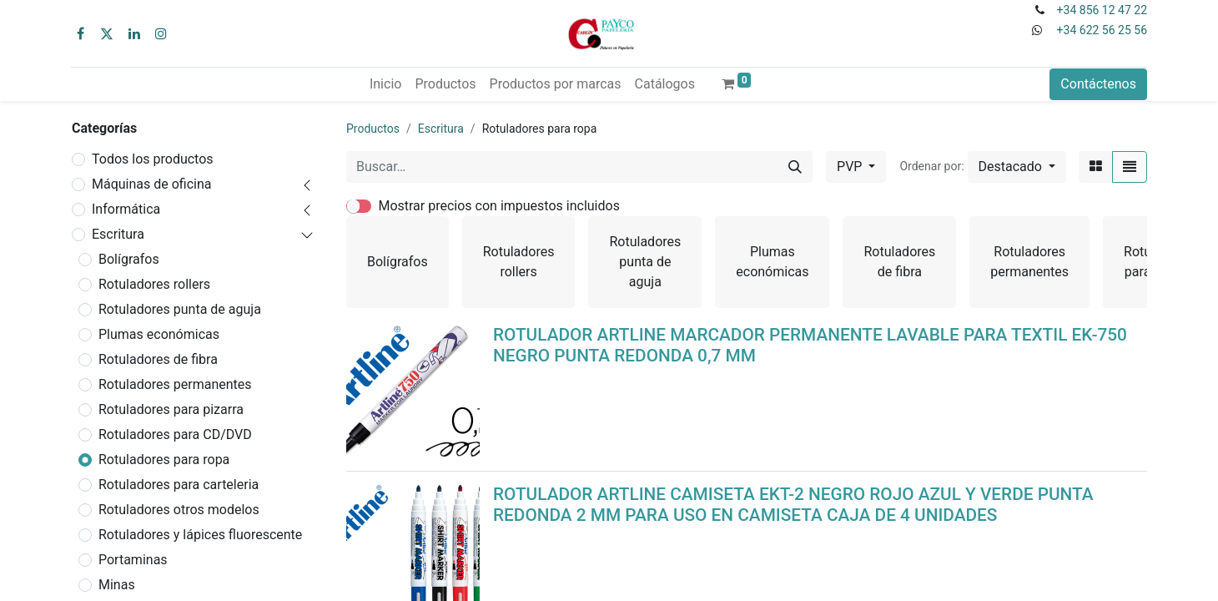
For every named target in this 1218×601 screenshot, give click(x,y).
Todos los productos (153, 159)
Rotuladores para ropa (163, 459)
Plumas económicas (158, 334)
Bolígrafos (128, 259)
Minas (116, 585)
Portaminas (133, 560)
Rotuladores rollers (154, 284)
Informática (126, 209)
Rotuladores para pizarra (171, 409)
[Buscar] (795, 167)
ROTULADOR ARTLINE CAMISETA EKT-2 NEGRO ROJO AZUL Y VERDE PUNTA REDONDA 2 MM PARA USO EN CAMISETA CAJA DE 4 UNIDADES (793, 504)
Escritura (118, 234)
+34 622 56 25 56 (1102, 30)
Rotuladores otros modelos (178, 510)
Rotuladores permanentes (175, 384)
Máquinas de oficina (152, 184)
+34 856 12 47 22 (1102, 10)
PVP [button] (851, 166)
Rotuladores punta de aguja (179, 309)
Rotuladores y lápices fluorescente (200, 535)
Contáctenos (1098, 84)
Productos (373, 128)
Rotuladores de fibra (158, 359)
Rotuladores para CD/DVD (175, 434)
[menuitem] (385, 84)
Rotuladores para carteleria (178, 484)
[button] (1017, 167)
